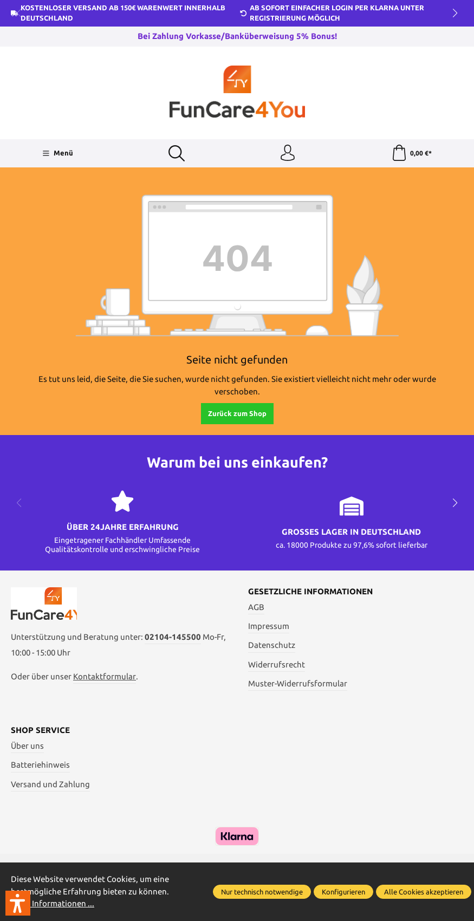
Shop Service (40, 730)
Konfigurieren (343, 892)
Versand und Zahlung (50, 784)
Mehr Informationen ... (52, 903)
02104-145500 (173, 636)
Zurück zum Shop (237, 413)
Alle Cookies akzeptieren (423, 892)
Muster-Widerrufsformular (297, 683)
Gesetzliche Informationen (310, 591)
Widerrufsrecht (276, 664)
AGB (256, 607)
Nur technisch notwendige (262, 892)
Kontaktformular (104, 676)
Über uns (27, 745)
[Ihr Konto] (288, 153)
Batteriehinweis (40, 764)
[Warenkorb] (411, 153)
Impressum (268, 626)
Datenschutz (271, 645)
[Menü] (57, 153)
